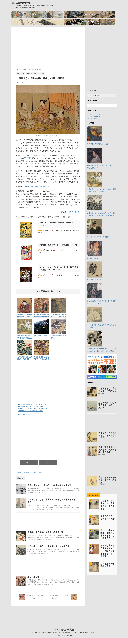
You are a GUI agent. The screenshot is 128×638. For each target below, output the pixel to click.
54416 (47, 227)
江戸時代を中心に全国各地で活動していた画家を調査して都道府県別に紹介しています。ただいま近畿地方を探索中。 (64, 632)
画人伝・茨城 (22, 467)
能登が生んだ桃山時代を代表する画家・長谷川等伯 (107, 495)
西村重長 (24, 155)
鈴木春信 (61, 152)
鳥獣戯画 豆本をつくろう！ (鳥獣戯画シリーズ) (57, 241)
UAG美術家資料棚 (93, 115)
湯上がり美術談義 (93, 111)
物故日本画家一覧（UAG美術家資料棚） (32, 401)
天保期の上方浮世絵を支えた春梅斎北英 (49, 535)
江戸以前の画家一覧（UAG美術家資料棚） (33, 405)
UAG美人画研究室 (24, 411)
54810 (47, 271)
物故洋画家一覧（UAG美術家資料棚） (31, 403)
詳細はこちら (41, 229)
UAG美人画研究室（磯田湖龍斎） (36, 183)
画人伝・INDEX (74, 209)
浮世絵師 (29, 467)
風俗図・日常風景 (37, 467)
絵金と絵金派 (38, 590)
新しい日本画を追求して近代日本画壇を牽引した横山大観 (107, 523)
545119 (48, 246)
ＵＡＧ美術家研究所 (21, 3)
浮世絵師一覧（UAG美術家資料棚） (31, 407)
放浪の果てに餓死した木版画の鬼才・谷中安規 (52, 554)
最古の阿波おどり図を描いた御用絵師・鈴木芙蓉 (53, 480)
